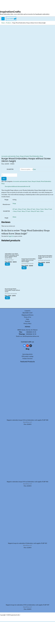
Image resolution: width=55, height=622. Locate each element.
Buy (4, 179)
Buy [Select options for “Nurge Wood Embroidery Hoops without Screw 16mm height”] (24, 268)
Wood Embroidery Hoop (36, 157)
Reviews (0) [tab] (27, 187)
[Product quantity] (9, 176)
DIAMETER (10, 170)
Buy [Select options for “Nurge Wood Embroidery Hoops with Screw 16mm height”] (41, 265)
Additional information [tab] (17, 187)
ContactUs (27, 311)
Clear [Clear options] (34, 170)
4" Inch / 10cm (44, 210)
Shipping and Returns (27, 316)
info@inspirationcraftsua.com (31, 337)
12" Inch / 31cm (35, 210)
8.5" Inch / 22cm (38, 212)
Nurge (14, 204)
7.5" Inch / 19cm (29, 212)
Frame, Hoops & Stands (22, 157)
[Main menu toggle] (3, 19)
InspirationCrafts (11, 12)
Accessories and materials (8, 157)
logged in (10, 237)
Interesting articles (27, 355)
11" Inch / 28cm (26, 210)
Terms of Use (27, 318)
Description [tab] (8, 187)
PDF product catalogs (27, 357)
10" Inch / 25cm (17, 210)
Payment (27, 322)
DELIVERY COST (28, 313)
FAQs (27, 320)
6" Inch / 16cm (21, 212)
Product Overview (27, 359)
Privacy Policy (27, 324)
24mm (14, 218)
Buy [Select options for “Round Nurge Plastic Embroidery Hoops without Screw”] (7, 298)
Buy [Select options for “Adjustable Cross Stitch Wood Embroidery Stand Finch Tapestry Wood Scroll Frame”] (7, 265)
